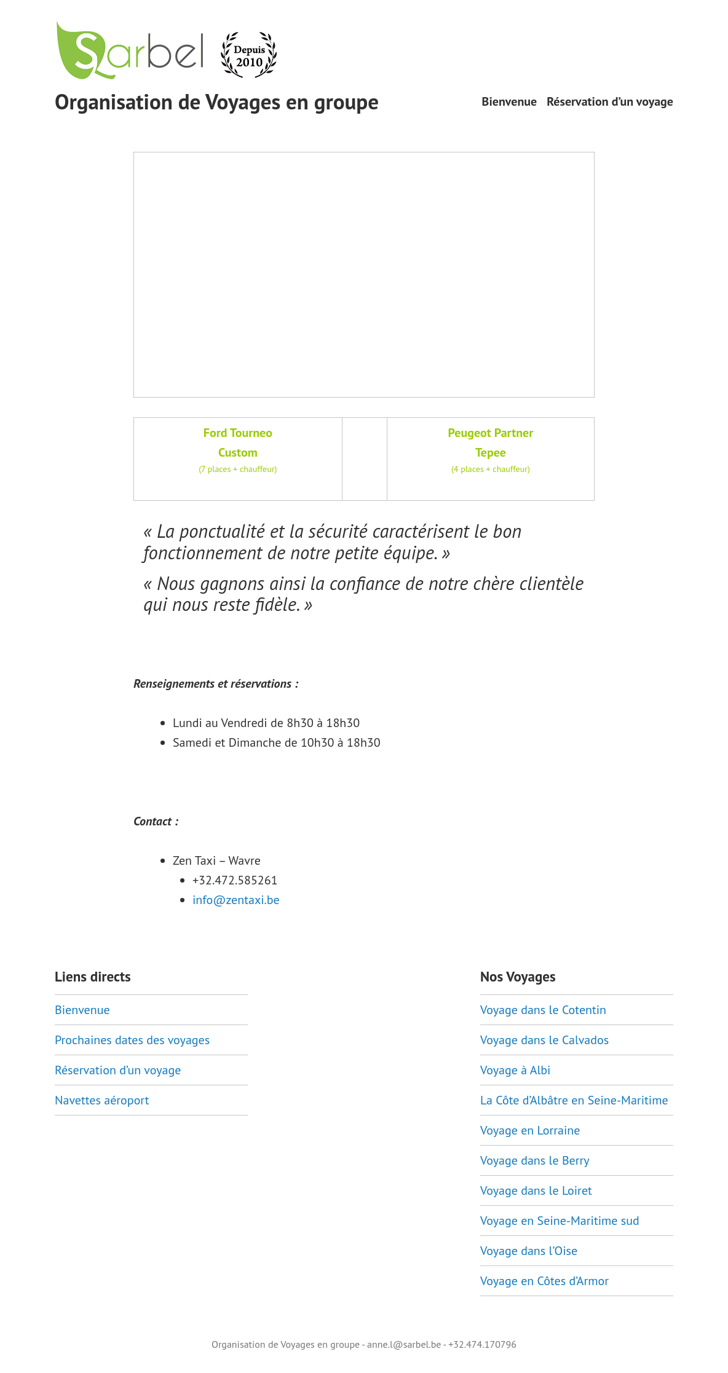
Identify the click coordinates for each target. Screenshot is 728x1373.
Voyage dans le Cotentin (543, 1010)
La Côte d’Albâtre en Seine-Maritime (574, 1100)
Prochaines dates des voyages (132, 1040)
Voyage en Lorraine (530, 1130)
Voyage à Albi (515, 1070)
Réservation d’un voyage (610, 101)
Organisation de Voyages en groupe (217, 101)
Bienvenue (509, 101)
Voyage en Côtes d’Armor (544, 1281)
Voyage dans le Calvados (544, 1040)
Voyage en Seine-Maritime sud (559, 1221)
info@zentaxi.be (236, 900)
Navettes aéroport (102, 1100)
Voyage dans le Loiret (536, 1190)
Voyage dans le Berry (535, 1160)
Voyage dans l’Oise (528, 1251)
